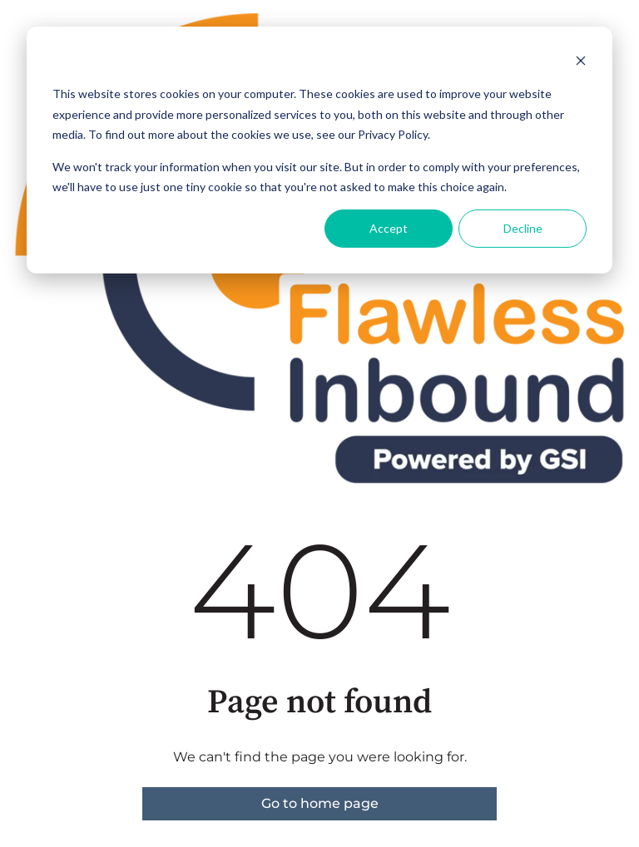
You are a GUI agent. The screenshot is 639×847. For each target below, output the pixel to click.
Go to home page (320, 803)
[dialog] (319, 150)
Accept (388, 228)
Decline (522, 228)
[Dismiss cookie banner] (581, 62)
